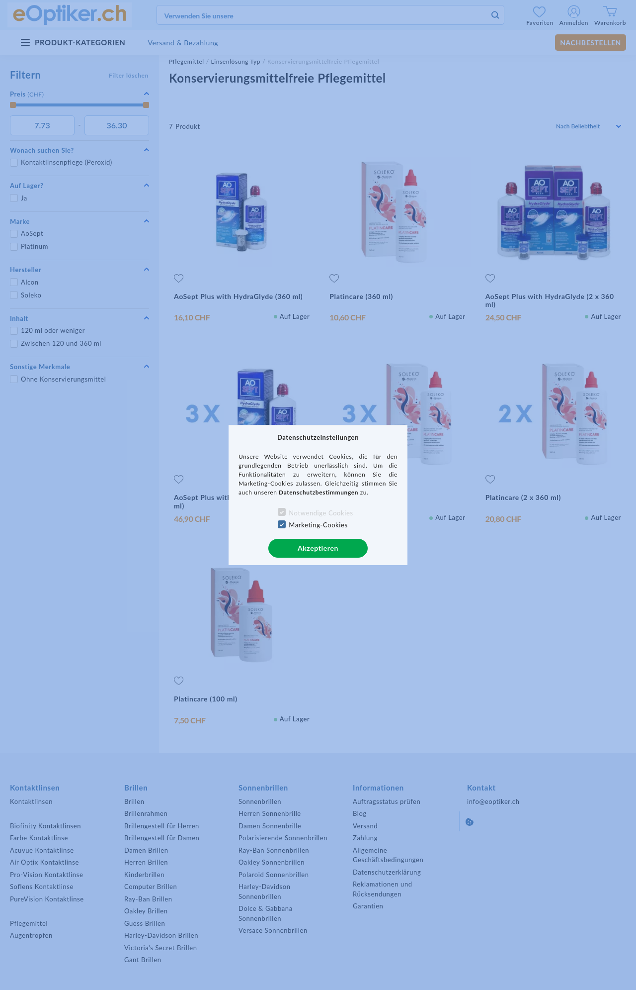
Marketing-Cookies (318, 525)
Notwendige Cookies (321, 513)
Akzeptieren (318, 548)
